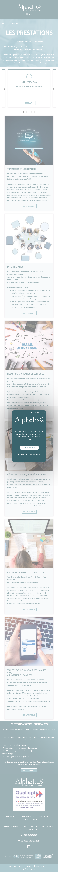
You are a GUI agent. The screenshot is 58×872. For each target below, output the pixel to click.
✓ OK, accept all (29, 448)
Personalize (22, 454)
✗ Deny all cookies (38, 412)
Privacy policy (35, 454)
